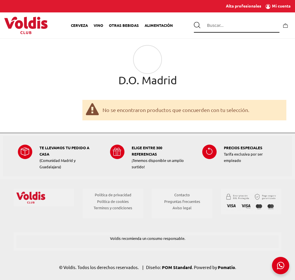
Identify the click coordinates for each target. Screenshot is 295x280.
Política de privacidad (113, 195)
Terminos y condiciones (113, 208)
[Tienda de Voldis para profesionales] (26, 25)
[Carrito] (285, 25)
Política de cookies (113, 201)
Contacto (182, 195)
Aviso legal (182, 208)
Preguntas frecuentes (182, 201)
